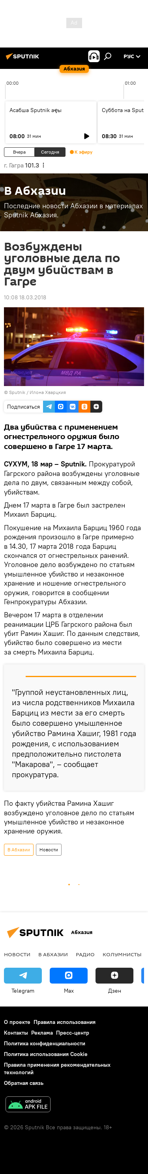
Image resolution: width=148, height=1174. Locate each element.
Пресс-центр (72, 1032)
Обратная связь (23, 1082)
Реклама (42, 1032)
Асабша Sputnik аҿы (35, 110)
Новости (48, 849)
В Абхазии (18, 849)
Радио (85, 954)
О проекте (17, 1022)
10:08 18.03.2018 (25, 297)
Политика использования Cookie (46, 1054)
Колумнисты (122, 954)
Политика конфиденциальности (44, 1043)
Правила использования (65, 1022)
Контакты (16, 1032)
